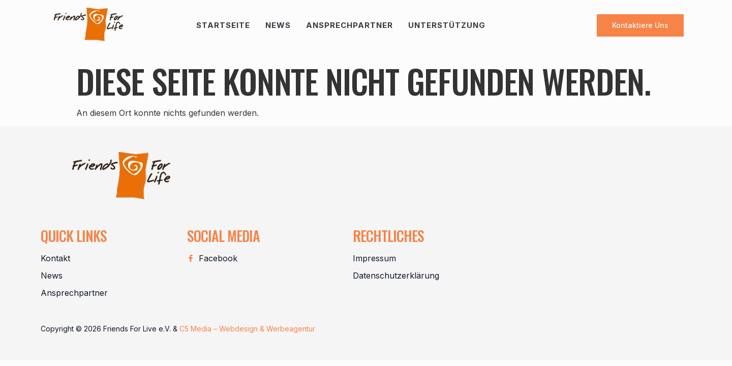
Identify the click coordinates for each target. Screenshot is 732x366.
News (278, 25)
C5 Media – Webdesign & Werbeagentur (247, 328)
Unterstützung (446, 25)
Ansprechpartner (349, 25)
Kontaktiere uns (640, 25)
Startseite (223, 25)
